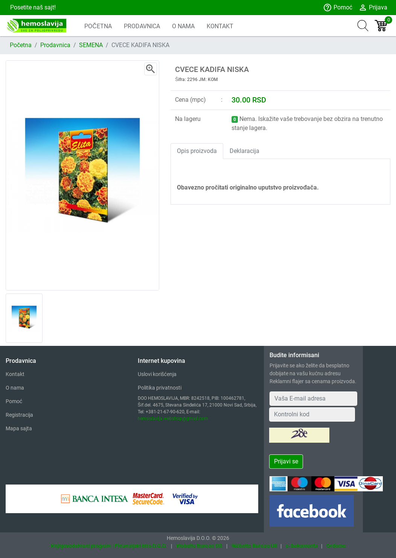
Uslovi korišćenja (157, 374)
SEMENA (91, 45)
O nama (15, 388)
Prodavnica (55, 45)
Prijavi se (286, 461)
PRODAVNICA (142, 26)
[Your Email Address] (313, 398)
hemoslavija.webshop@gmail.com (173, 418)
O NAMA (183, 26)
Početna (21, 45)
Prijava (372, 7)
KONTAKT (220, 26)
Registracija (19, 415)
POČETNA (98, 26)
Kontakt (15, 374)
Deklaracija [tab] (244, 150)
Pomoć (337, 7)
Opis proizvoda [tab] (197, 150)
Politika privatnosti (159, 388)
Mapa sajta (19, 428)
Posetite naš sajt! (32, 7)
